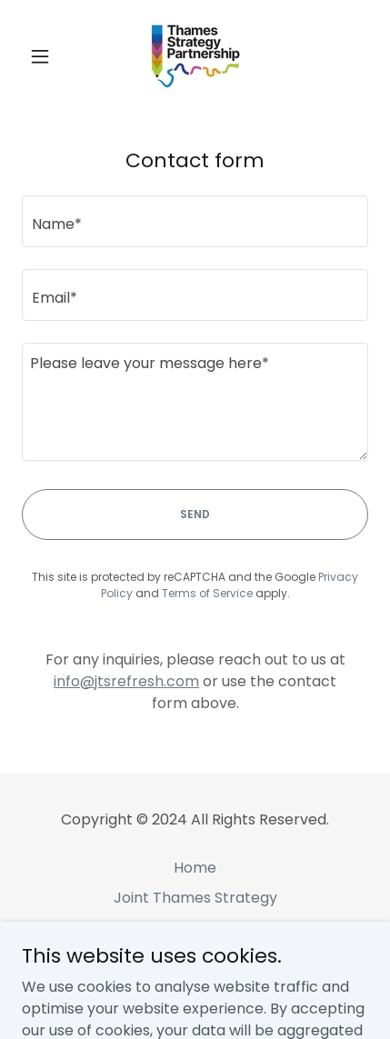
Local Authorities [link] (195, 927)
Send (195, 514)
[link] (195, 56)
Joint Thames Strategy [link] (195, 897)
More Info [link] (195, 957)
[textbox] (195, 221)
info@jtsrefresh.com (126, 681)
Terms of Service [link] (207, 593)
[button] (48, 56)
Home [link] (195, 867)
